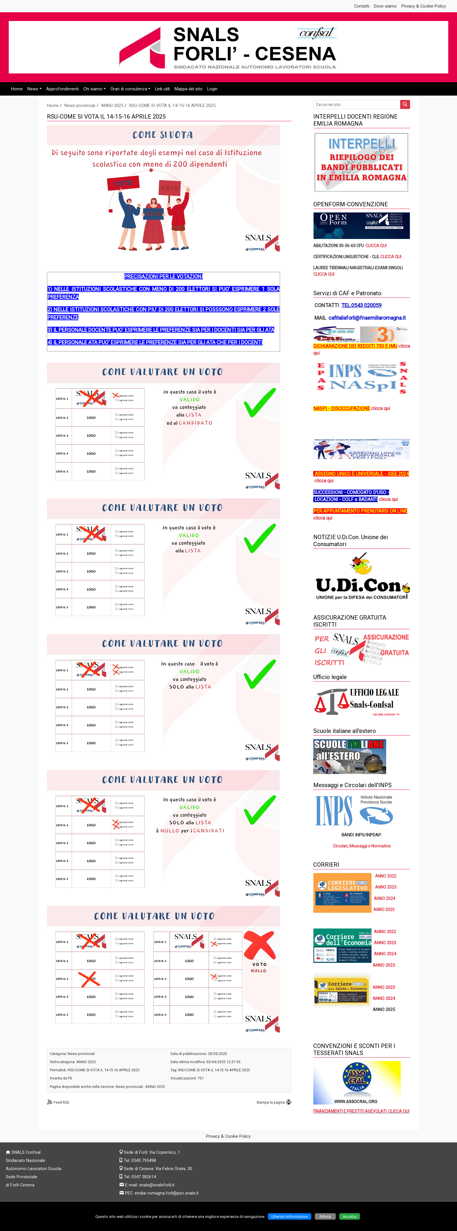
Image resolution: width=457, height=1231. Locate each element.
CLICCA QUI (376, 245)
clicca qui (380, 408)
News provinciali (79, 105)
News (32, 89)
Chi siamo (92, 89)
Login (212, 89)
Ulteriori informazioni (289, 1216)
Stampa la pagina (270, 1102)
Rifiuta (325, 1216)
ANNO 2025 (112, 105)
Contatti (361, 6)
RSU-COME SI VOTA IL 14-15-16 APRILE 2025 (172, 105)
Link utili (162, 89)
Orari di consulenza (128, 89)
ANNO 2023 (385, 887)
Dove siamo (385, 6)
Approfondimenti (62, 89)
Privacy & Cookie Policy (423, 6)
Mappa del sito (189, 89)
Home (17, 89)
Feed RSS (61, 1102)
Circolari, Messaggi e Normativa (362, 846)
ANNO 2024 (384, 998)
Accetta (349, 1216)
